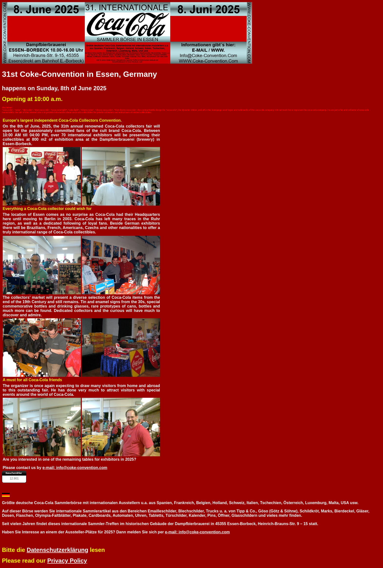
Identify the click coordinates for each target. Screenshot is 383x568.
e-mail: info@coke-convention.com (75, 468)
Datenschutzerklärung (57, 550)
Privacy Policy (67, 560)
